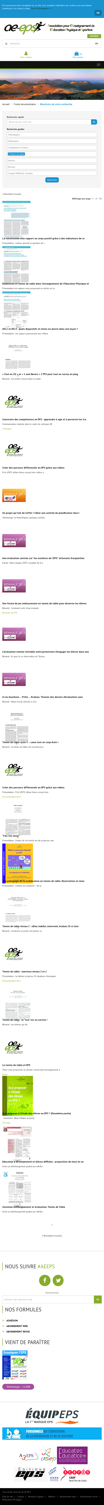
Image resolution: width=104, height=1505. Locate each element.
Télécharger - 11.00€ (18, 1386)
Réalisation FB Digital (11, 1499)
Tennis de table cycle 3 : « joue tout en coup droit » (30, 742)
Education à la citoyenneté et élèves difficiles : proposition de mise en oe (43, 1161)
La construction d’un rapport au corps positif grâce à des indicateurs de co (43, 238)
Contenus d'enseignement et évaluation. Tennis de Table (33, 1206)
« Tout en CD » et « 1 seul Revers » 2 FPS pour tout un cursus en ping (40, 374)
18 (96, 198)
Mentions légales (36, 1496)
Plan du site (7, 1496)
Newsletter (52, 1292)
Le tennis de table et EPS (16, 1065)
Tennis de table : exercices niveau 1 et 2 (24, 971)
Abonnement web (17, 1326)
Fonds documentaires (25, 104)
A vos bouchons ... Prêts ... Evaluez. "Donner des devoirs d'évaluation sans (42, 696)
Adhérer (94, 36)
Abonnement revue (18, 1331)
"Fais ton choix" (10, 835)
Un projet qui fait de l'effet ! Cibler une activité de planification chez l (40, 512)
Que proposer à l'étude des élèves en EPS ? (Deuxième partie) (36, 1113)
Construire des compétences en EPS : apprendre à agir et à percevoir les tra (44, 419)
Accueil (5, 104)
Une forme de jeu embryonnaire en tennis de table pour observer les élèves (44, 603)
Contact (20, 1496)
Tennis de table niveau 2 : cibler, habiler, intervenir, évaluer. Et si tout (40, 926)
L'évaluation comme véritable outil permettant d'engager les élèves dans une (45, 651)
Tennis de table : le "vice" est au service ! (24, 1019)
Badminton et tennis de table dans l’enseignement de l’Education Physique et (45, 283)
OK (98, 12)
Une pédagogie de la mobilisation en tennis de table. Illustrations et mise (43, 880)
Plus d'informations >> (41, 8)
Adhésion (12, 1320)
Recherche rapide (15, 117)
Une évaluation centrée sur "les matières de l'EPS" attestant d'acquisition (43, 558)
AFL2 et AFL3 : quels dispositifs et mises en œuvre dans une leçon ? (40, 328)
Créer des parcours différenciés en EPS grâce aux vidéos (33, 467)
